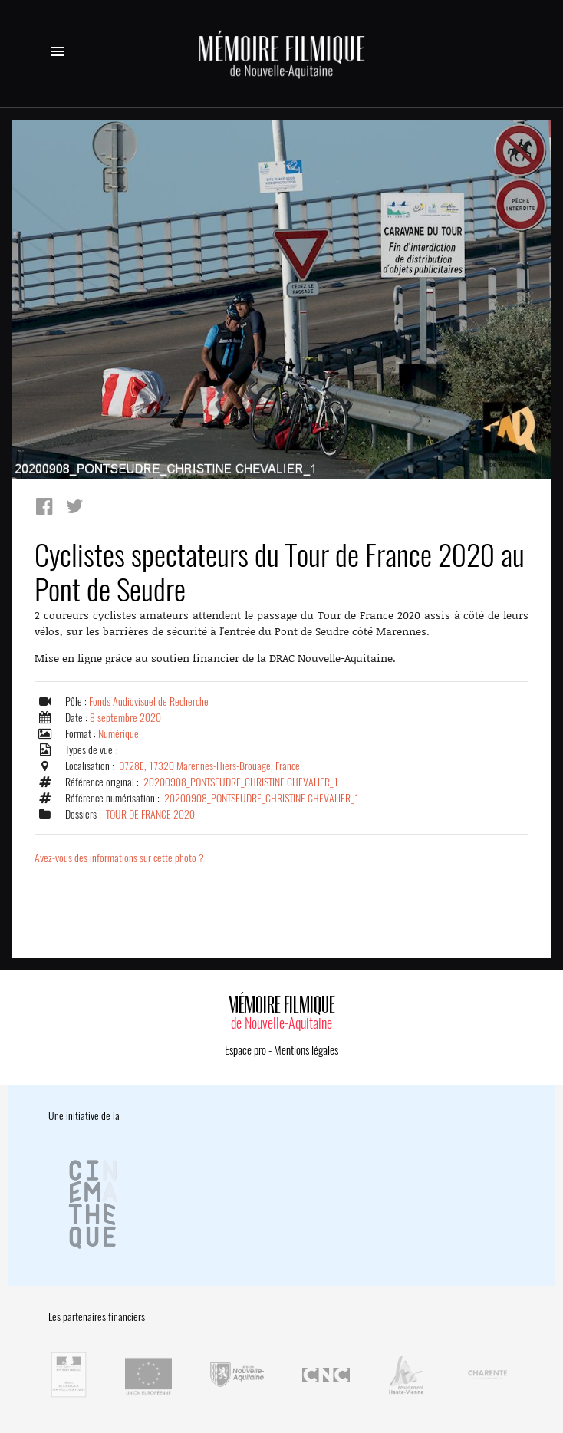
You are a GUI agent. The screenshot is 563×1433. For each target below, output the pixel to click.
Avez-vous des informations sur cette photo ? (119, 858)
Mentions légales (306, 1050)
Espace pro (245, 1050)
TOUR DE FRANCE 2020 (150, 814)
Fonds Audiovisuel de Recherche (149, 701)
